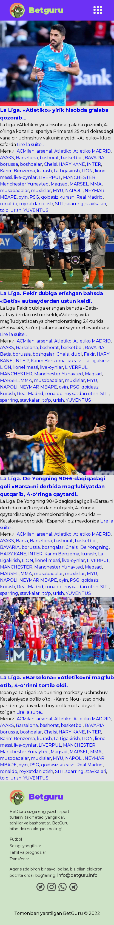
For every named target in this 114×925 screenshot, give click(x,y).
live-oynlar (25, 177)
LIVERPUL (50, 177)
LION (87, 170)
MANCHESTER (79, 177)
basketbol (72, 157)
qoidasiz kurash (58, 197)
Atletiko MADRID (92, 151)
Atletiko (63, 151)
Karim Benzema (17, 170)
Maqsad (59, 184)
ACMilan (26, 151)
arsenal (44, 151)
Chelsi (50, 164)
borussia (9, 164)
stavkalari (96, 203)
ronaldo (8, 203)
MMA (96, 184)
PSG (34, 197)
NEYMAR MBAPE (38, 387)
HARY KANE (72, 164)
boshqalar (31, 164)
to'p (4, 210)
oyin (23, 197)
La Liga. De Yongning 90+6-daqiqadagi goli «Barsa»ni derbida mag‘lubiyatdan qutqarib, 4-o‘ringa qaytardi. (52, 486)
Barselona (27, 157)
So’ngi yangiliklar (25, 845)
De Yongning (94, 547)
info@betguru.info (77, 875)
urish (15, 210)
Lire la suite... (30, 144)
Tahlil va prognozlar (28, 852)
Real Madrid (89, 197)
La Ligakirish (67, 170)
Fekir (89, 354)
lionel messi (25, 367)
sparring (74, 203)
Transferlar (19, 859)
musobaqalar (14, 190)
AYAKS (7, 157)
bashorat (49, 157)
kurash (44, 170)
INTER (94, 164)
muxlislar (41, 190)
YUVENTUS (36, 210)
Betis (5, 354)
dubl (76, 354)
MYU (58, 190)
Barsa (22, 540)
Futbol (16, 839)
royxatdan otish (36, 203)
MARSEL (79, 184)
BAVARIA (94, 157)
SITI (59, 203)
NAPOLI (74, 190)
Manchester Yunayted (24, 184)
